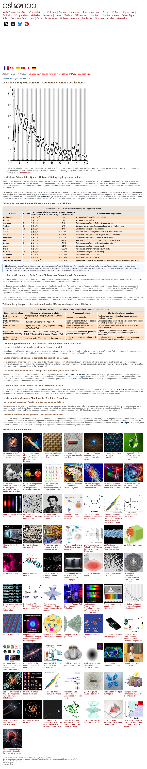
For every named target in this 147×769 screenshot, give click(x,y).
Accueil (6, 74)
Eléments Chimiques (69, 12)
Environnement (91, 12)
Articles (23, 74)
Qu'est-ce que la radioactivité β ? (133, 514)
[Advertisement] (73, 47)
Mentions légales (8, 763)
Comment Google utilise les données (15, 761)
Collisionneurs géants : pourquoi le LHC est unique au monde (52, 546)
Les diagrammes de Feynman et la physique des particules (93, 515)
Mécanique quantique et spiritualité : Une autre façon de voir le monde (12, 750)
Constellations (36, 12)
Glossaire (122, 18)
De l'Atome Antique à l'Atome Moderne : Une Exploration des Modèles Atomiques (12, 665)
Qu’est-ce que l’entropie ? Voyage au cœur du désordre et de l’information (12, 606)
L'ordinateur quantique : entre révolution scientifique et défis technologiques (73, 575)
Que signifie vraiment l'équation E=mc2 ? (93, 720)
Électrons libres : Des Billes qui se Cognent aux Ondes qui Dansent (113, 454)
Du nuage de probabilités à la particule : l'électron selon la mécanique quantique (133, 576)
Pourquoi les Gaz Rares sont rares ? (12, 514)
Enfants (116, 12)
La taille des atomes (12, 634)
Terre (39, 18)
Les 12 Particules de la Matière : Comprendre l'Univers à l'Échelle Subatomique (12, 694)
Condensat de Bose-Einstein (93, 573)
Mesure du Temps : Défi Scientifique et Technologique (73, 605)
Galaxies (35, 15)
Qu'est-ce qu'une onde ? (32, 573)
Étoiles (106, 12)
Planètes (95, 15)
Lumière (47, 15)
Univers (64, 18)
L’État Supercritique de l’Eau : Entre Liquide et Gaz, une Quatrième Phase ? (133, 722)
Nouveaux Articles (104, 18)
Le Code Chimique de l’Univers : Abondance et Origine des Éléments (133, 605)
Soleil (5, 18)
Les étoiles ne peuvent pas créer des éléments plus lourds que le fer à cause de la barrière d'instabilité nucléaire (113, 517)
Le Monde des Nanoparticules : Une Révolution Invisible (113, 546)
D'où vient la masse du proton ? (32, 720)
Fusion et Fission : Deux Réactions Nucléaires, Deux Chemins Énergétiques (133, 637)
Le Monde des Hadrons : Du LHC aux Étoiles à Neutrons (73, 546)
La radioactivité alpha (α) (93, 635)
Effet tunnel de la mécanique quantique (113, 663)
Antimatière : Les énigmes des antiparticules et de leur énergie (73, 694)
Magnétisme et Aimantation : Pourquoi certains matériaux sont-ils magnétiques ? (32, 637)
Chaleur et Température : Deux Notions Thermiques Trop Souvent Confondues (32, 486)
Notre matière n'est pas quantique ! (113, 692)
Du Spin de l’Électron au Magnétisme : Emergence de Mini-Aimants (93, 455)
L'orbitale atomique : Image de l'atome (32, 692)
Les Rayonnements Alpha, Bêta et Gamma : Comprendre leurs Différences (93, 547)
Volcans (75, 18)
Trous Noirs (51, 18)
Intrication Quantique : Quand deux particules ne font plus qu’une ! (113, 485)
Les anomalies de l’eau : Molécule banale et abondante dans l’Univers (133, 455)
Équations (128, 12)
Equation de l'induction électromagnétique (113, 635)
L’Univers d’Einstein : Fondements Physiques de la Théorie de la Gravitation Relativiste (52, 722)
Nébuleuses (81, 15)
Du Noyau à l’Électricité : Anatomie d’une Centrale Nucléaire (52, 664)
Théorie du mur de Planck (12, 545)
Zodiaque (87, 18)
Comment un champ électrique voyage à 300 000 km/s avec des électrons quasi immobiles (32, 456)
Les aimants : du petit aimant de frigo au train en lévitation (73, 454)
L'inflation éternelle (12, 572)
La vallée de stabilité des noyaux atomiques (52, 692)
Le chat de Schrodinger (133, 544)
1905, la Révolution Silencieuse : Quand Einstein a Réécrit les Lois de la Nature (73, 722)
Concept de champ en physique (113, 573)
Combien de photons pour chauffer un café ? (73, 663)
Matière (68, 15)
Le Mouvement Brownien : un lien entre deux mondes (32, 515)
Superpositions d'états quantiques (73, 635)
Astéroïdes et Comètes (14, 12)
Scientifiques (129, 15)
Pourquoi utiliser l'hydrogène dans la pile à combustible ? (133, 693)
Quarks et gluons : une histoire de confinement (52, 635)
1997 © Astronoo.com (10, 757)
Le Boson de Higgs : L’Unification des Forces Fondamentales (93, 485)
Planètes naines (110, 15)
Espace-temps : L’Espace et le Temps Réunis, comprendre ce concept (52, 606)
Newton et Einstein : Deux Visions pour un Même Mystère (12, 721)
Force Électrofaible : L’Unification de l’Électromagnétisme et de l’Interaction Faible (52, 486)
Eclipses (51, 12)
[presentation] (35, 218)
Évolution (7, 15)
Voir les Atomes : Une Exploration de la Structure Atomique (93, 664)
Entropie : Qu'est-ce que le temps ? (133, 663)
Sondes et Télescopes (22, 18)
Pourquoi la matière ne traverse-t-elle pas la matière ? (52, 454)
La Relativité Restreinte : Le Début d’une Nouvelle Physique (73, 485)
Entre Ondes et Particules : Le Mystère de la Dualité (113, 721)
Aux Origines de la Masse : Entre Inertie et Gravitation (32, 664)
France (14, 74)
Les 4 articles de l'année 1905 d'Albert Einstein (52, 515)
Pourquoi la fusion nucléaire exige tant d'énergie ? (73, 515)
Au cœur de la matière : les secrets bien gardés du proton (12, 454)
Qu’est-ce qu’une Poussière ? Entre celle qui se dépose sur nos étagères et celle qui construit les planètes (12, 487)
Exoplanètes (21, 15)
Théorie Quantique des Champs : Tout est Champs (52, 574)
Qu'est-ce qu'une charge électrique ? (93, 692)
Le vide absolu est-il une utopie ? (32, 545)
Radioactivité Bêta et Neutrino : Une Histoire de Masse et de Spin (32, 605)
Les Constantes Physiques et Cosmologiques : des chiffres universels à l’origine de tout (93, 607)
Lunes (58, 15)
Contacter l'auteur (8, 764)
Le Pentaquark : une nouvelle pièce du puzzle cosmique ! (133, 485)
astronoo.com (25, 173)
